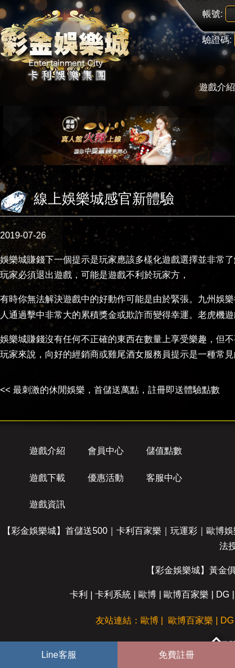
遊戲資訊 (47, 504)
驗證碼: (217, 40)
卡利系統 (113, 594)
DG (222, 594)
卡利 (79, 594)
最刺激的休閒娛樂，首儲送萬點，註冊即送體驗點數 (116, 390)
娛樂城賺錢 (22, 259)
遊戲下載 (47, 478)
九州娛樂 (216, 299)
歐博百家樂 (186, 594)
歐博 (147, 594)
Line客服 (58, 655)
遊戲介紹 (47, 450)
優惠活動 (106, 478)
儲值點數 (164, 450)
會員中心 (106, 450)
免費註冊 (177, 655)
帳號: (212, 14)
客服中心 (164, 478)
